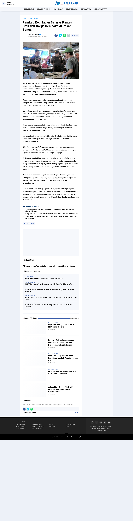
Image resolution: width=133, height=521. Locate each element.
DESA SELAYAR (58, 9)
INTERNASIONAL (54, 322)
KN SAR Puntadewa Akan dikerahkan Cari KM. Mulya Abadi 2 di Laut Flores (49, 284)
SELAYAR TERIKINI (38, 429)
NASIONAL (52, 426)
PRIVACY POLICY (105, 428)
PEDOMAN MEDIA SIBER (104, 426)
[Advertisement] (50, 242)
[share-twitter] (60, 35)
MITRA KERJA (101, 430)
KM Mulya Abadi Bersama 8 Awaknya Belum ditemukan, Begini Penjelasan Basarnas (49, 291)
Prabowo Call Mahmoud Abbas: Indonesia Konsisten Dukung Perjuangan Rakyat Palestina (61, 342)
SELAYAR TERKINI (43, 9)
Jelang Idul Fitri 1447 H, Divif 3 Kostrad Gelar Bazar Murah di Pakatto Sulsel (50, 214)
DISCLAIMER (95, 428)
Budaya (51, 424)
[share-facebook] (56, 35)
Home (24, 18)
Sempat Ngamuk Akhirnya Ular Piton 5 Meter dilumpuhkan (44, 278)
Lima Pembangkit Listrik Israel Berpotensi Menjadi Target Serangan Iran (63, 358)
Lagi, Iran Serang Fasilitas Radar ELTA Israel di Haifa (61, 325)
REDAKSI (93, 426)
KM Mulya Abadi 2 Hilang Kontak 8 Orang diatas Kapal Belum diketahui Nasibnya (48, 306)
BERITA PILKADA (71, 9)
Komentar (75, 35)
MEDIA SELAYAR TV (100, 9)
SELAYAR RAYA (86, 9)
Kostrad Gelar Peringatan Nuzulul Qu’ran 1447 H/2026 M (62, 372)
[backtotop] (66, 435)
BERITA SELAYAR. (38, 424)
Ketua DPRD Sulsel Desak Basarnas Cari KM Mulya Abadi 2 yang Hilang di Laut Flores (51, 298)
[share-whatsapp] (64, 35)
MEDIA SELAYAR (28, 9)
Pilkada (68, 426)
